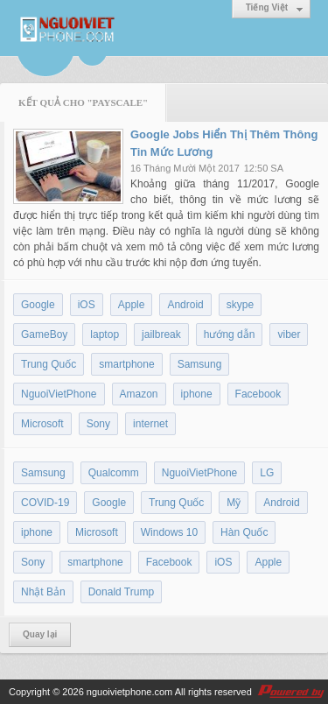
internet (150, 424)
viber (288, 334)
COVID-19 (45, 502)
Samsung (200, 364)
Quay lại (40, 634)
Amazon (139, 394)
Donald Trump (121, 592)
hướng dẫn (229, 334)
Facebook (258, 394)
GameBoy (44, 334)
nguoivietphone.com (129, 691)
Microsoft (42, 424)
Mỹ (234, 502)
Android (185, 305)
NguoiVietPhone (59, 394)
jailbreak (161, 334)
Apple (131, 305)
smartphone (126, 364)
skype (240, 305)
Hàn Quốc (244, 532)
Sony (98, 424)
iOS (86, 305)
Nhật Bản (43, 592)
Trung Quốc (48, 364)
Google (38, 305)
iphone (197, 394)
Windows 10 (169, 532)
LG (267, 473)
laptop (104, 334)
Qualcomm (113, 473)
